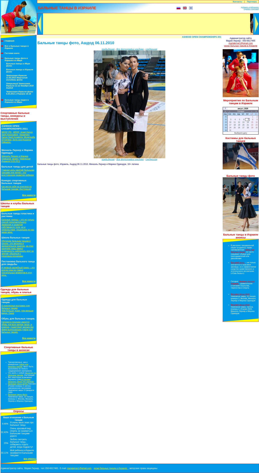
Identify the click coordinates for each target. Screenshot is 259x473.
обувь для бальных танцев (242, 251)
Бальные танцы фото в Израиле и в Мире (16, 59)
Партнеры (252, 2)
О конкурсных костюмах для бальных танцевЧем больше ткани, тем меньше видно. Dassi (17, 309)
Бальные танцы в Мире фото (18, 65)
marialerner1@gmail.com (241, 43)
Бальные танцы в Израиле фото (19, 70)
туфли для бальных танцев (18, 365)
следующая (151, 49)
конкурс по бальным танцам (22, 374)
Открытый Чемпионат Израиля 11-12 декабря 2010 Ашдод (20, 85)
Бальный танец (237, 262)
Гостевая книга (12, 53)
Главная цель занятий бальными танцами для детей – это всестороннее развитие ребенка (17, 172)
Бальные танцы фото (17, 394)
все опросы (30, 459)
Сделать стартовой (251, 9)
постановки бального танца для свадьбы (21, 380)
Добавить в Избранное (250, 7)
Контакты (237, 2)
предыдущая (108, 49)
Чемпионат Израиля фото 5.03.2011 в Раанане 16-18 (19, 93)
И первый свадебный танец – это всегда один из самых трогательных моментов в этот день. (18, 271)
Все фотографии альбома (130, 49)
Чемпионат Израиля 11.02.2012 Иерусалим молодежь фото (17, 77)
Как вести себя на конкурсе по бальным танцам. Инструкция (16, 187)
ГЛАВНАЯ (9, 41)
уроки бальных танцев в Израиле (240, 46)
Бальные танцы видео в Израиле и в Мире (17, 101)
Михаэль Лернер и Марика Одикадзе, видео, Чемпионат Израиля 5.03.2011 (16, 159)
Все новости (29, 195)
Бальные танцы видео (18, 384)
